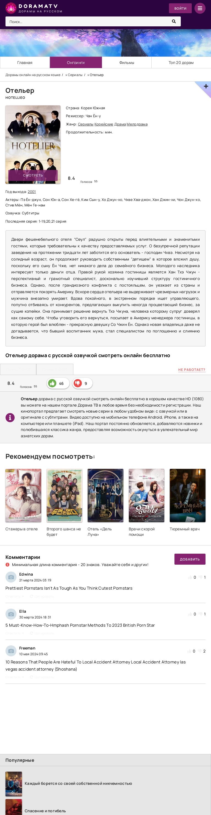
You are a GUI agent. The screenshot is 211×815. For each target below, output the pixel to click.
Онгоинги (76, 62)
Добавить (190, 559)
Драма (120, 124)
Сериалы (86, 124)
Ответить (14, 596)
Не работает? (192, 369)
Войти (180, 8)
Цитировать (42, 596)
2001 (32, 191)
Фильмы (127, 62)
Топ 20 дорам (181, 62)
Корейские (104, 124)
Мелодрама (137, 124)
